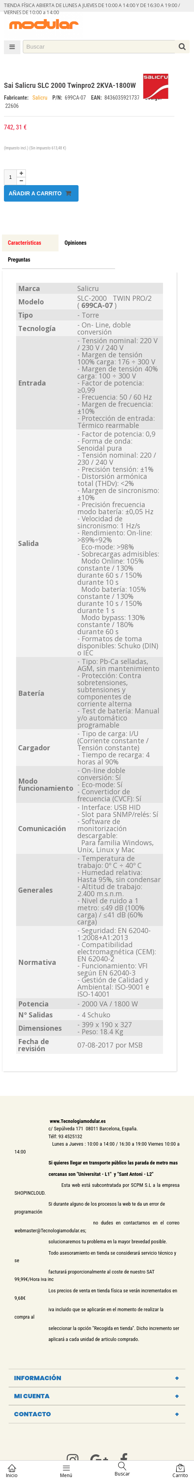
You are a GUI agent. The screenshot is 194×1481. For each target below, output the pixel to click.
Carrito (180, 1471)
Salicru (41, 98)
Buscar (122, 1469)
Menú (66, 1471)
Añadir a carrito (40, 193)
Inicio (12, 1471)
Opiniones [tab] (75, 243)
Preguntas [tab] (19, 260)
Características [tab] (24, 243)
